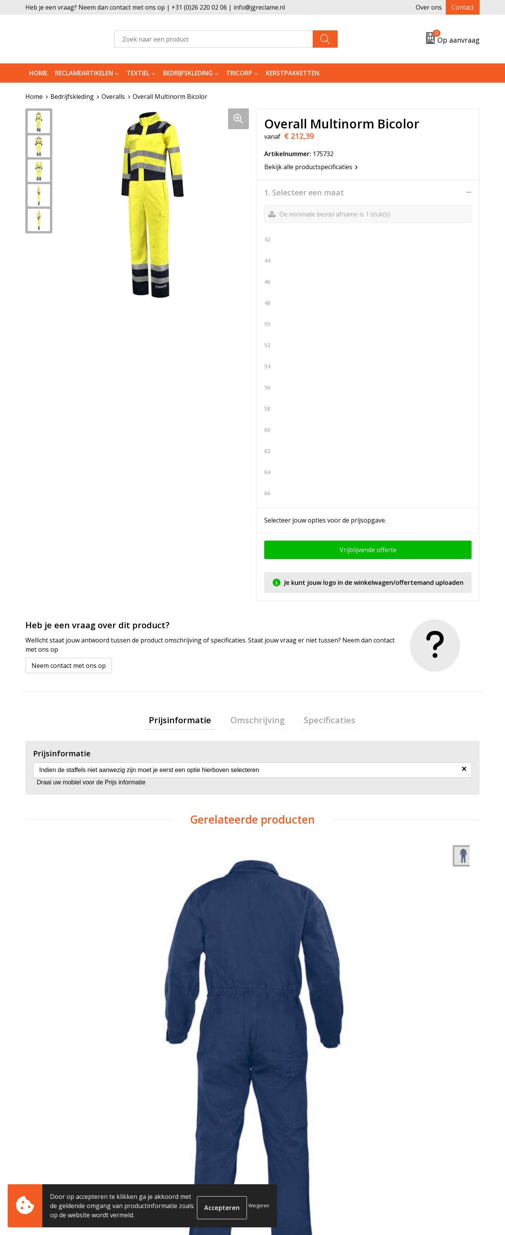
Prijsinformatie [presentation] (188, 721)
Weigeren (258, 1205)
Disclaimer (390, 1135)
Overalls (113, 96)
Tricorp (239, 73)
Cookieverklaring (399, 1111)
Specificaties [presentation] (322, 721)
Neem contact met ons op (69, 665)
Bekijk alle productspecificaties (311, 166)
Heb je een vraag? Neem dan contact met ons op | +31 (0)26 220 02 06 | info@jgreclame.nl (155, 7)
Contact (463, 7)
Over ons (429, 7)
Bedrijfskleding (188, 73)
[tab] (188, 721)
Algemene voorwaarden (409, 1100)
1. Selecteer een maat (304, 192)
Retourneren (280, 1111)
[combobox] (213, 39)
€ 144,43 (285, 984)
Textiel (138, 73)
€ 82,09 (55, 984)
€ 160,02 (171, 984)
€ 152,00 (398, 984)
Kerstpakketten (292, 73)
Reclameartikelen (84, 73)
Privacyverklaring (400, 1123)
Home (38, 73)
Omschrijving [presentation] (257, 721)
